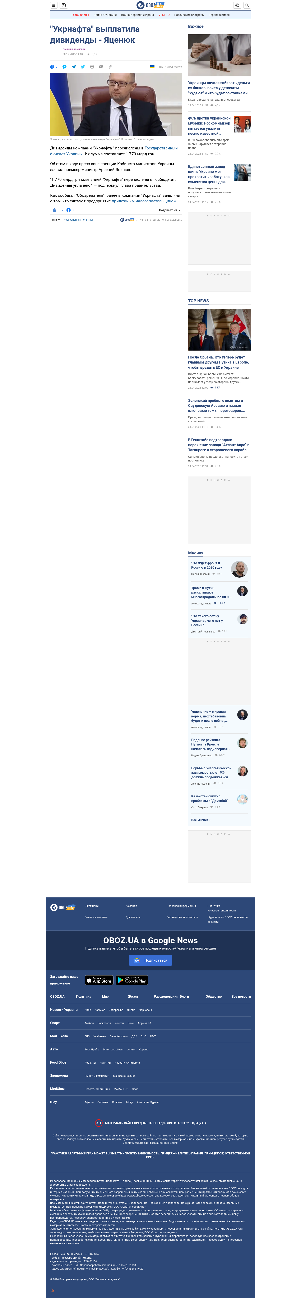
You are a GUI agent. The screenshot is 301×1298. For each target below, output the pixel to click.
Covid (135, 1089)
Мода (129, 1102)
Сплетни (102, 1102)
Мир (105, 997)
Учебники (99, 1036)
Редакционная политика (78, 219)
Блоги (184, 997)
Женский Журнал (148, 1102)
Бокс (131, 1023)
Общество (214, 997)
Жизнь (133, 997)
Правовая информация (181, 905)
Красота (117, 1102)
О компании (92, 905)
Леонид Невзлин (201, 783)
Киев (88, 1009)
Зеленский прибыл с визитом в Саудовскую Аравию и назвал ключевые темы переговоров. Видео (215, 405)
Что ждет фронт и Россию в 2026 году (206, 565)
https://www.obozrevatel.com (188, 1180)
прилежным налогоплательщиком (144, 201)
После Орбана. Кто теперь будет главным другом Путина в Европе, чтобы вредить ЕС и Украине (218, 362)
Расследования (166, 997)
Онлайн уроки (119, 1036)
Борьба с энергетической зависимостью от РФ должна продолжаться (211, 772)
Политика (83, 997)
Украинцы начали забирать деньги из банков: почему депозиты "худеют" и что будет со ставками (219, 88)
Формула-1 (144, 1023)
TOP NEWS (198, 300)
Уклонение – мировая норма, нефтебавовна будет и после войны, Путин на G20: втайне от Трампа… (210, 716)
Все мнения (199, 820)
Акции (131, 1049)
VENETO (164, 15)
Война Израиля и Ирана (137, 15)
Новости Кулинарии (127, 1062)
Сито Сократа (199, 807)
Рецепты (90, 1062)
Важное (196, 26)
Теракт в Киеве (219, 15)
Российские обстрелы (189, 15)
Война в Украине (105, 15)
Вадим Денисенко (201, 755)
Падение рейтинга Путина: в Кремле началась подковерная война (209, 744)
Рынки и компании (74, 49)
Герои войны (80, 15)
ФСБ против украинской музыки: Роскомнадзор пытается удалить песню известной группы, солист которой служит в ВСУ (209, 126)
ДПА (134, 1036)
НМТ (153, 1036)
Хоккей (119, 1023)
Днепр (131, 1009)
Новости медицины (97, 1089)
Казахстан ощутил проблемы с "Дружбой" (209, 798)
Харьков (100, 1009)
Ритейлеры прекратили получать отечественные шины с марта (209, 192)
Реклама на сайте (96, 917)
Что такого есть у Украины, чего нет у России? (207, 620)
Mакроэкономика (124, 1075)
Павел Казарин (200, 574)
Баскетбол (104, 1023)
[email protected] (98, 1268)
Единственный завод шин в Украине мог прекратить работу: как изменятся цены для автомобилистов (209, 174)
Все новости (241, 997)
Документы (133, 917)
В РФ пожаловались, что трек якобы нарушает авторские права (208, 144)
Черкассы (145, 1009)
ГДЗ (87, 1036)
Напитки (105, 1062)
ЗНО (143, 1036)
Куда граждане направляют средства (214, 99)
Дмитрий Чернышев (203, 631)
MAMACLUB (121, 1089)
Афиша (89, 1102)
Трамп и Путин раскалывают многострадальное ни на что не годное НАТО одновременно (211, 592)
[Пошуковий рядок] (247, 5)
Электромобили (113, 1049)
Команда (131, 905)
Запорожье (116, 1009)
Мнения (195, 552)
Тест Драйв (92, 1049)
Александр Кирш (201, 603)
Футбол (89, 1023)
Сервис (143, 1049)
